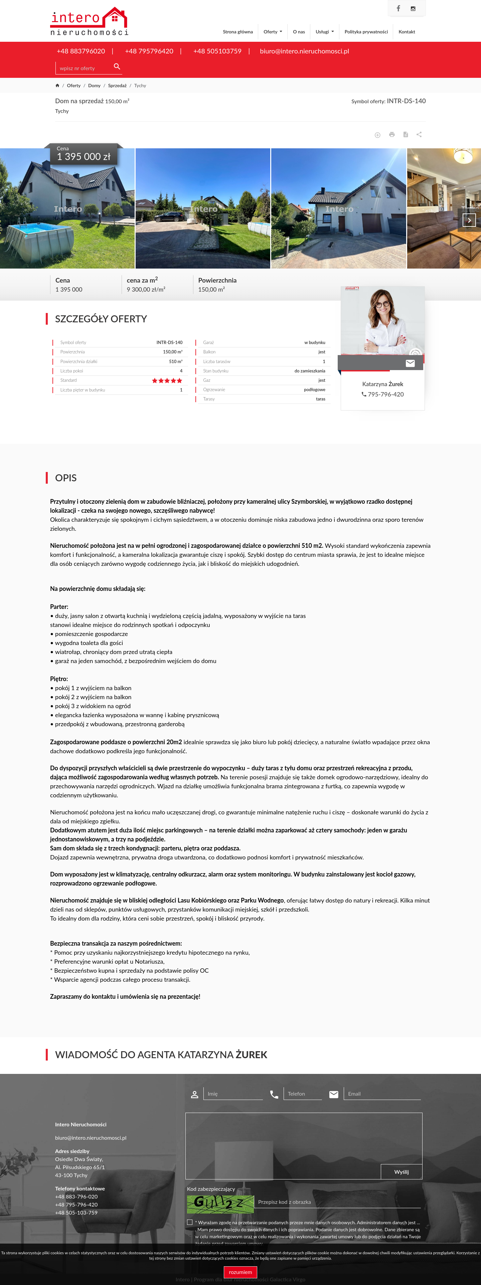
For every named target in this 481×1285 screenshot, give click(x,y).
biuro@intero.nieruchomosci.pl (304, 51)
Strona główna (238, 31)
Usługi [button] (323, 31)
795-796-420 (383, 394)
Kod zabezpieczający (211, 1188)
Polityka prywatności (366, 31)
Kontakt (406, 31)
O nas (299, 31)
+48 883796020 (81, 51)
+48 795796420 (149, 51)
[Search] (88, 68)
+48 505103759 (217, 51)
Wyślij (401, 1171)
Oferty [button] (271, 31)
